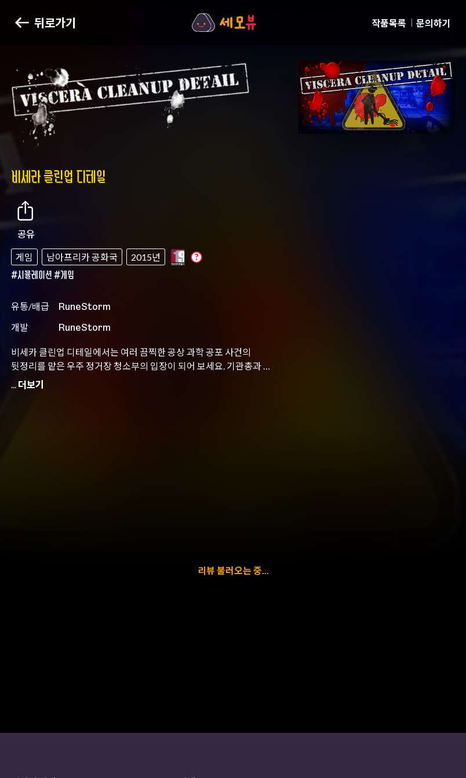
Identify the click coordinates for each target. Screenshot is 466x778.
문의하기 (433, 22)
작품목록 (389, 22)
